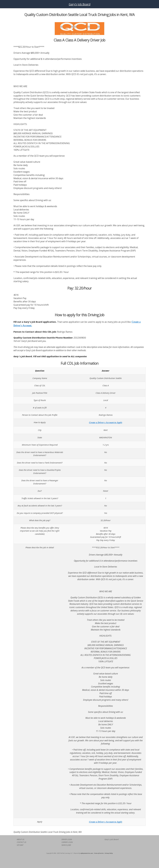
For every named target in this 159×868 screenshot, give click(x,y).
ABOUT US (20, 839)
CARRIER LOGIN (67, 842)
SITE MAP (20, 845)
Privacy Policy (109, 853)
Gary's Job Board (79, 4)
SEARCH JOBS (66, 845)
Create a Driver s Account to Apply (105, 422)
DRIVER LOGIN (66, 839)
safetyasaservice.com (86, 853)
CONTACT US (21, 842)
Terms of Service (99, 853)
